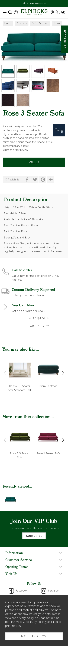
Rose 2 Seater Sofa (48, 453)
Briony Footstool (48, 386)
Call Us (34, 162)
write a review (39, 326)
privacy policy (25, 618)
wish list (15, 179)
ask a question (39, 318)
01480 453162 (39, 3)
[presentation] (5, 372)
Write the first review (15, 149)
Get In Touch (64, 39)
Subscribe (34, 536)
